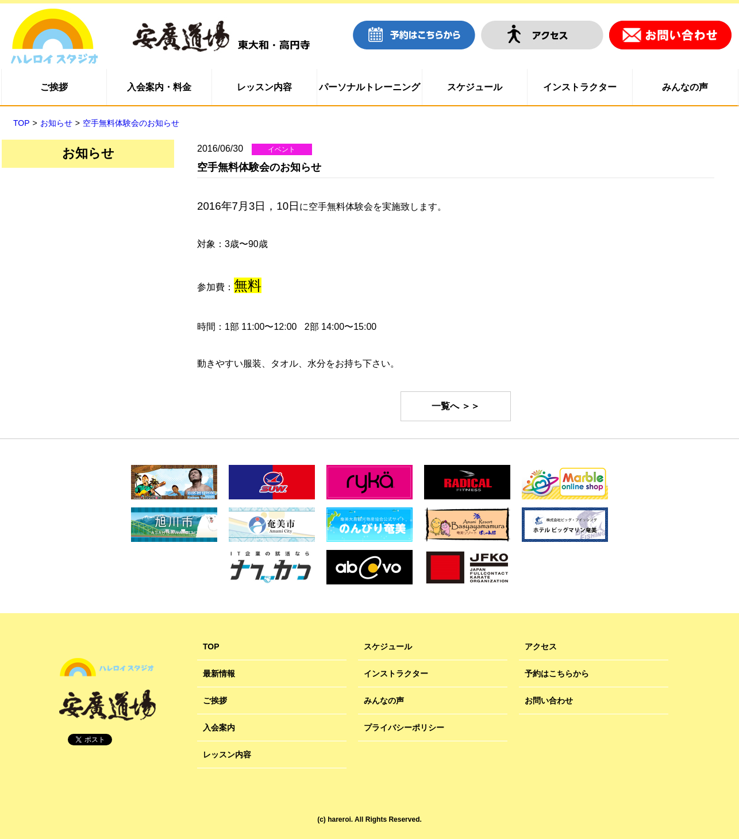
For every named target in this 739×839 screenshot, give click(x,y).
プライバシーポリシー (404, 727)
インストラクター (580, 87)
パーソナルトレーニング (369, 87)
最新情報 (219, 673)
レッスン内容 (264, 87)
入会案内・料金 (159, 87)
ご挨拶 (54, 87)
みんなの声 (685, 87)
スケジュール (474, 87)
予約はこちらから (557, 673)
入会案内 (219, 727)
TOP (211, 646)
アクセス (541, 646)
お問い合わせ (549, 700)
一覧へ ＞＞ (456, 406)
